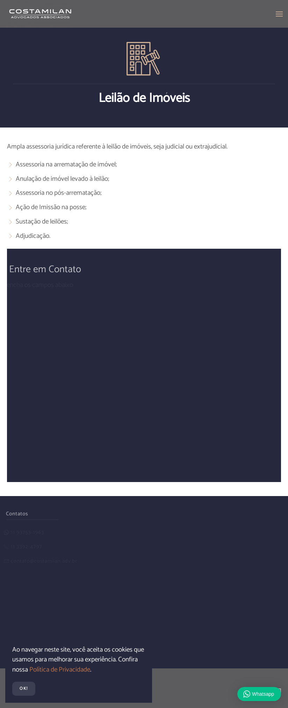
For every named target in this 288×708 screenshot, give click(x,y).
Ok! (24, 688)
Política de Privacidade (59, 669)
